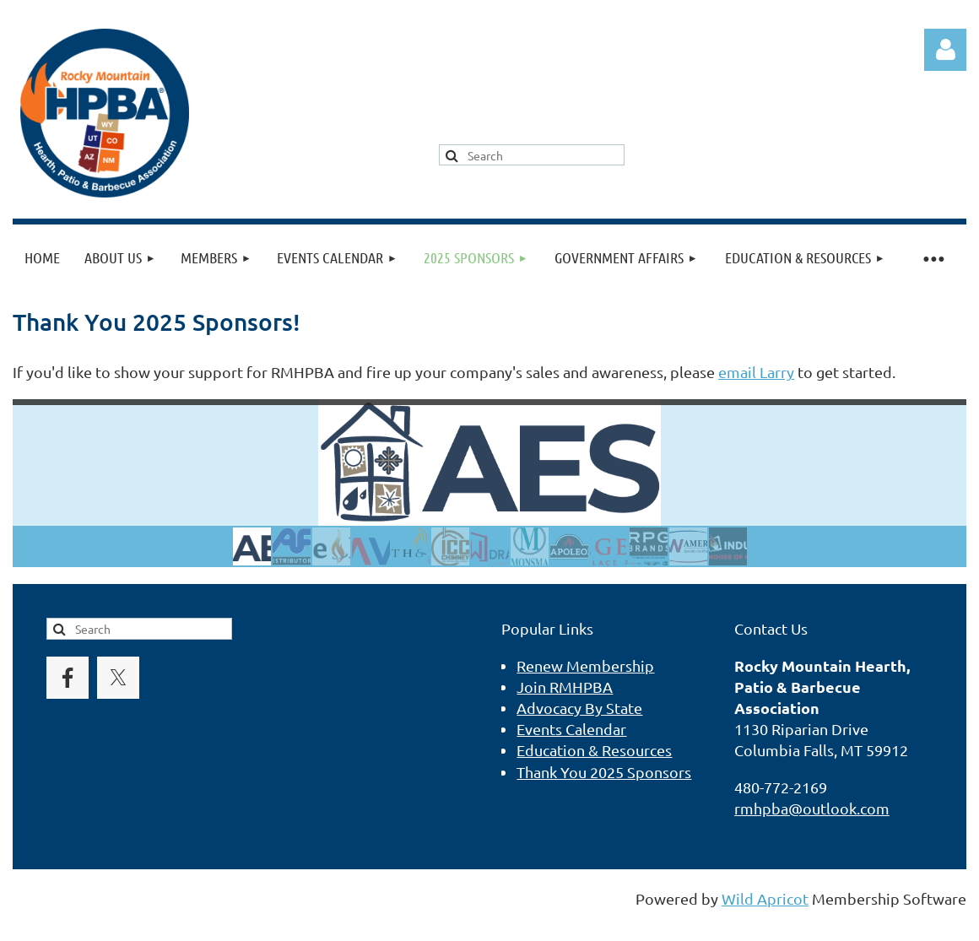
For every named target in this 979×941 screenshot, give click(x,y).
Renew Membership (585, 665)
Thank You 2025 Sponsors (604, 772)
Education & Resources (594, 750)
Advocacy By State (579, 708)
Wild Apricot (765, 898)
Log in (945, 50)
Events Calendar (571, 729)
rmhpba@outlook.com (812, 808)
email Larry (756, 372)
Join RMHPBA (565, 686)
